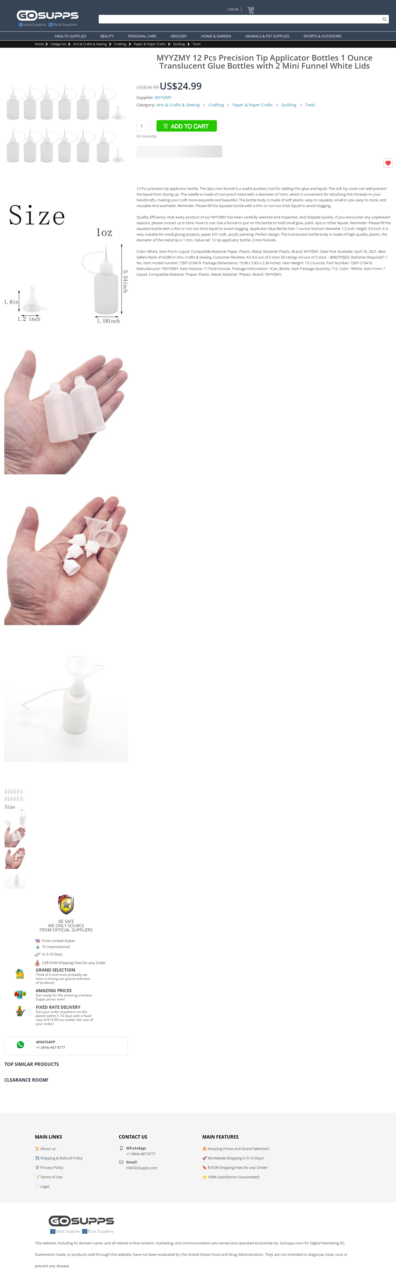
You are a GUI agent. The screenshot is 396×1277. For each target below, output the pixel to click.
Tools (197, 44)
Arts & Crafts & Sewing (90, 44)
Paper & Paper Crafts (149, 44)
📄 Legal (42, 1186)
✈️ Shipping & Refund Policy (59, 1158)
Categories (58, 44)
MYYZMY (163, 97)
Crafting (120, 44)
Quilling (179, 44)
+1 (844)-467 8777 (50, 1047)
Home (39, 44)
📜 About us (45, 1148)
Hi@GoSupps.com (141, 1167)
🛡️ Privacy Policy (49, 1167)
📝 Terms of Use (48, 1176)
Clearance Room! (26, 1080)
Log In (233, 9)
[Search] (242, 19)
